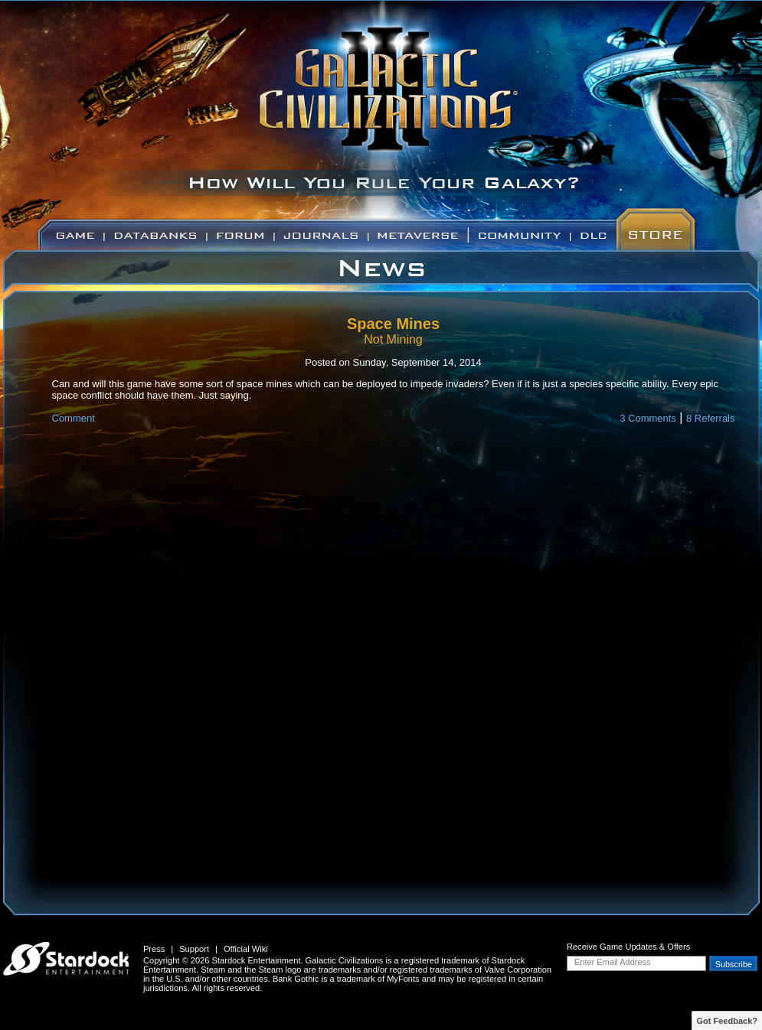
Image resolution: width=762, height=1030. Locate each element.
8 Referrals (710, 418)
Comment (73, 418)
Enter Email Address (612, 961)
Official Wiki (246, 948)
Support (194, 948)
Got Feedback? (727, 1020)
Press (154, 948)
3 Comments (648, 418)
